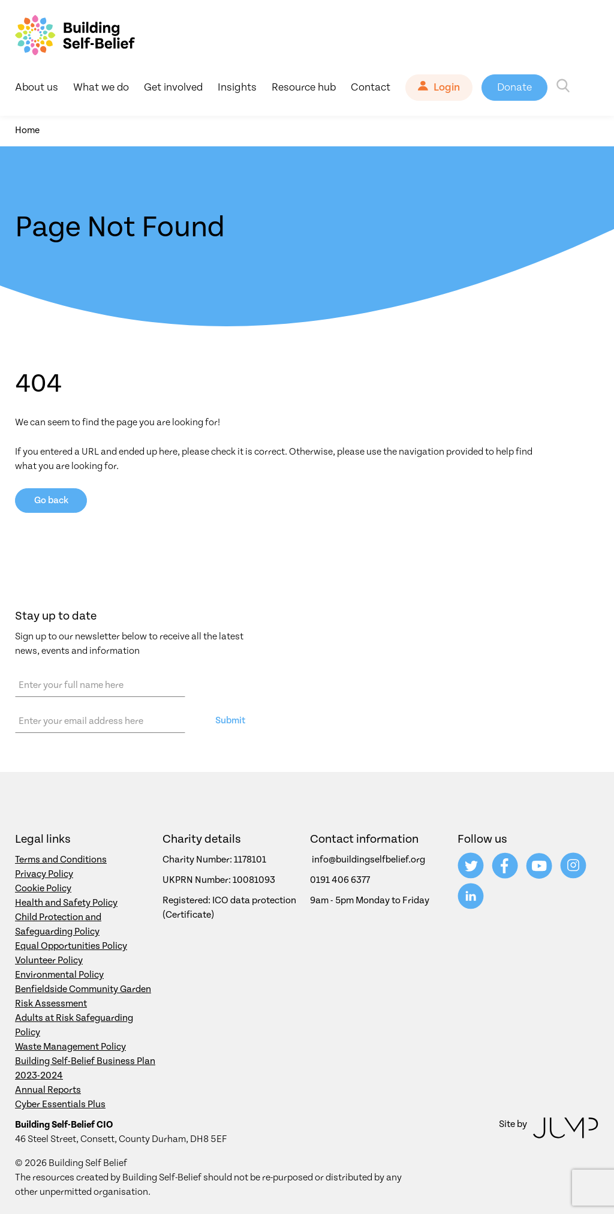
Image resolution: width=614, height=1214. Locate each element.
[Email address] (100, 721)
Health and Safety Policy (66, 902)
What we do (101, 87)
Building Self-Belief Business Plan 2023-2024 (85, 1068)
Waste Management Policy (70, 1046)
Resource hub (304, 87)
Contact (370, 87)
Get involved (173, 87)
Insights (237, 87)
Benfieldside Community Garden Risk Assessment (83, 996)
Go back (51, 500)
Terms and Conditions (61, 859)
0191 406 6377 (340, 880)
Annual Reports (48, 1089)
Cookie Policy (43, 888)
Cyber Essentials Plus (60, 1104)
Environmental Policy (59, 974)
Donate (514, 87)
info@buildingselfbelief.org (368, 859)
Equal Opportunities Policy (71, 945)
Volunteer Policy (49, 960)
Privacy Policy (44, 874)
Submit (230, 720)
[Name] (100, 685)
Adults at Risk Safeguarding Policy (74, 1025)
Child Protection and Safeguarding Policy (58, 924)
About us (36, 87)
